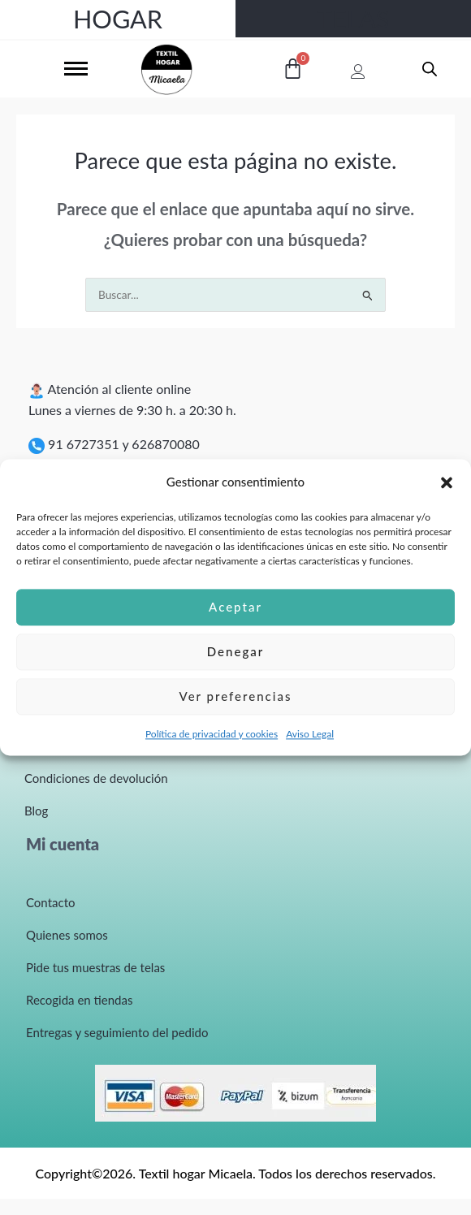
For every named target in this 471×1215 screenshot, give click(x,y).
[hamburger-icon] (76, 68)
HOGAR (118, 18)
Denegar (235, 652)
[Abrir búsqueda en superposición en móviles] (429, 69)
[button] (447, 482)
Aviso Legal (310, 734)
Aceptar (235, 607)
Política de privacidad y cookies (211, 734)
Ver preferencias (235, 697)
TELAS (353, 18)
